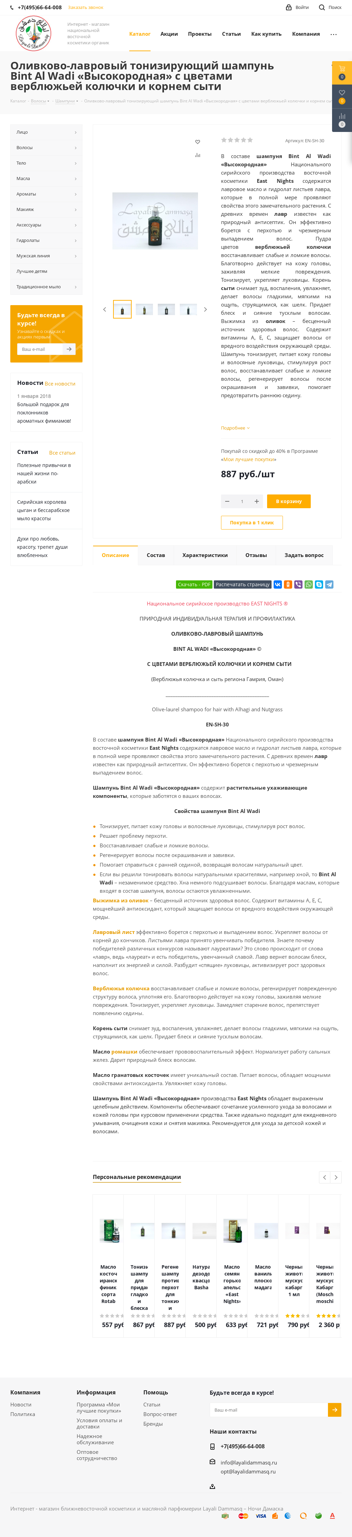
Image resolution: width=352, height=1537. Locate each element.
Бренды (153, 1423)
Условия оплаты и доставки (99, 1423)
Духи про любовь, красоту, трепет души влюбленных (42, 546)
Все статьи (62, 452)
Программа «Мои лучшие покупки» (99, 1407)
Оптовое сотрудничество (97, 1454)
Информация (96, 1392)
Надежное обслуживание (95, 1439)
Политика (22, 1414)
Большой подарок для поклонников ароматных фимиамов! (44, 412)
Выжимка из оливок (120, 900)
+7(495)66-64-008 (243, 1446)
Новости (21, 1404)
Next (205, 309)
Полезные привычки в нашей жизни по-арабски (44, 473)
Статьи (152, 1404)
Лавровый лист (114, 931)
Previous (105, 309)
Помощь (155, 1392)
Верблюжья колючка (121, 988)
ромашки (124, 1051)
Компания (25, 1392)
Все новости (60, 383)
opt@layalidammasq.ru (248, 1471)
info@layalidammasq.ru (249, 1462)
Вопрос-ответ (160, 1414)
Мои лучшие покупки (248, 459)
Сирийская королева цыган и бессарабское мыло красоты (43, 510)
